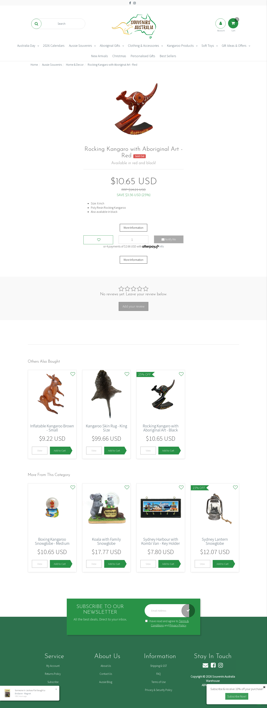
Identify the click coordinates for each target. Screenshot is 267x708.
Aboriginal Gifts (110, 45)
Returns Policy (53, 674)
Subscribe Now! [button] (236, 696)
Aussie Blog (105, 682)
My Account (53, 666)
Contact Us (106, 674)
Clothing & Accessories (143, 45)
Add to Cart (60, 450)
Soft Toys (208, 45)
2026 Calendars (54, 45)
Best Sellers (168, 56)
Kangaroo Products (180, 45)
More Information (133, 227)
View (39, 450)
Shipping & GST (158, 666)
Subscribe (52, 682)
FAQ (158, 674)
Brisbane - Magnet (23, 693)
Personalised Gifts (143, 56)
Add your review (133, 306)
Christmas (119, 56)
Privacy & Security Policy (158, 690)
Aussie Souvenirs (80, 45)
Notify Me (168, 239)
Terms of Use (158, 682)
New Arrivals (99, 56)
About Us (106, 666)
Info (161, 246)
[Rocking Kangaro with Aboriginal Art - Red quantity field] (133, 239)
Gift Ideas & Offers (234, 45)
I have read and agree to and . (167, 623)
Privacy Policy (177, 625)
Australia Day (26, 45)
